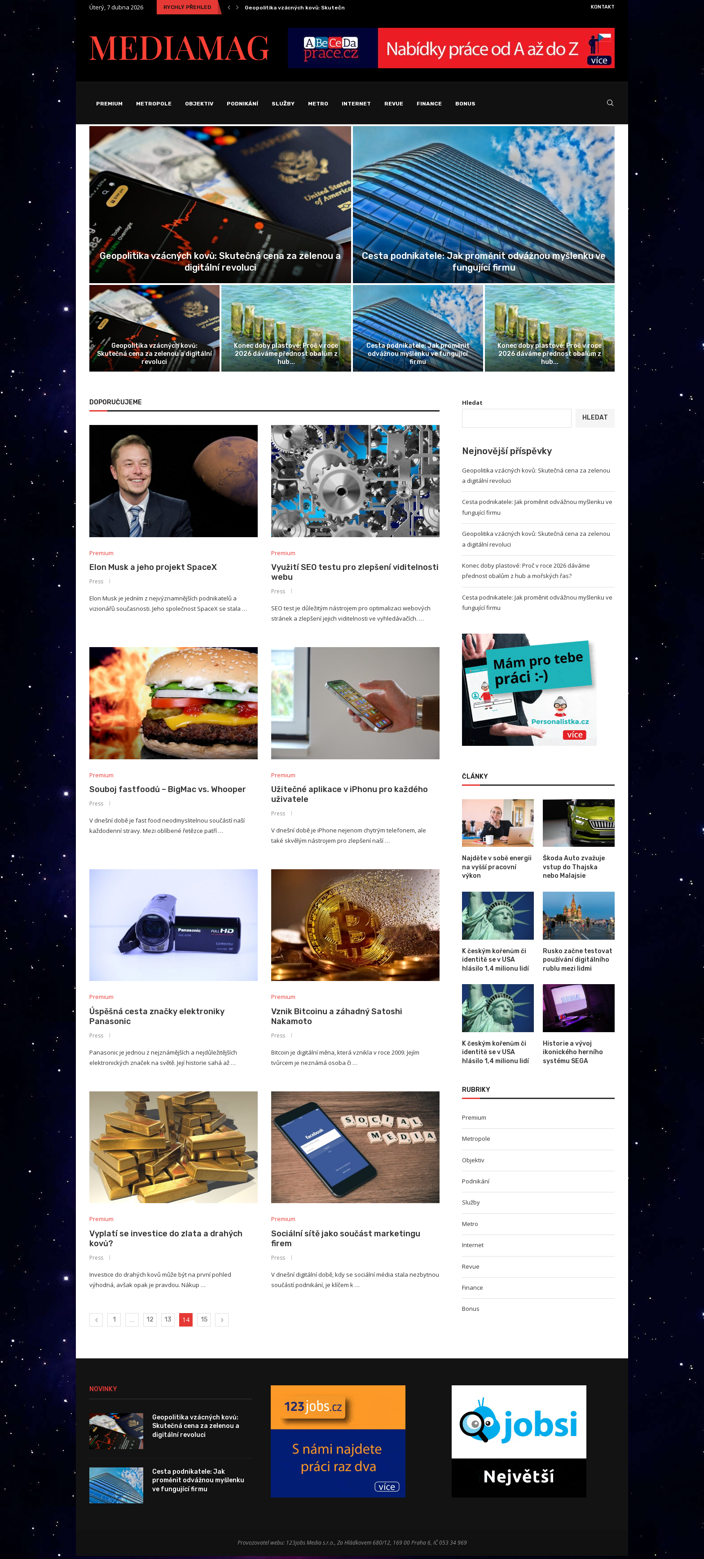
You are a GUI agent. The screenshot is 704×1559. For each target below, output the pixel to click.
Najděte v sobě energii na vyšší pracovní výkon (497, 869)
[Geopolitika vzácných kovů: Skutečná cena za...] (220, 206)
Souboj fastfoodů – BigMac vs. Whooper (167, 792)
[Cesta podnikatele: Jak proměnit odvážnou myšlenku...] (484, 206)
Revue (393, 104)
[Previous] (229, 7)
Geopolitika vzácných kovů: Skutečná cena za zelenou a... (324, 7)
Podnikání (242, 104)
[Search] (610, 104)
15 (204, 1323)
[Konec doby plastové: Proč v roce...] (286, 330)
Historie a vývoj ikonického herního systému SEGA (573, 1054)
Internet (356, 104)
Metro (318, 104)
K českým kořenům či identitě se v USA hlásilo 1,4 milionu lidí (495, 962)
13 (168, 1323)
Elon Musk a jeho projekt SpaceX (153, 569)
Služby (283, 104)
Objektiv (199, 104)
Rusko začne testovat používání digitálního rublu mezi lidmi (577, 962)
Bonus (465, 104)
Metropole (154, 104)
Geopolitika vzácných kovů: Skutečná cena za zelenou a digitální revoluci (154, 356)
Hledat (472, 405)
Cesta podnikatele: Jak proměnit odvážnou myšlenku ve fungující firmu (418, 356)
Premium (109, 104)
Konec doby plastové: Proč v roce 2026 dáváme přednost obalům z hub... (286, 356)
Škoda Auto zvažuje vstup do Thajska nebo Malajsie (574, 869)
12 (150, 1323)
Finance (429, 104)
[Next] (237, 7)
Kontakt (603, 7)
